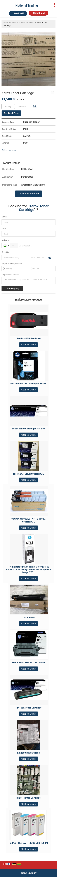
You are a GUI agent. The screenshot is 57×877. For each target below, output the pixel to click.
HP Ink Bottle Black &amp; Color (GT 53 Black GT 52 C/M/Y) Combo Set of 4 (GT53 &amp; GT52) (28, 569)
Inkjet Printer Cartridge (28, 797)
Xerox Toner (28, 617)
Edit (35, 106)
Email (4, 228)
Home (5, 22)
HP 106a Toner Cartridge (28, 707)
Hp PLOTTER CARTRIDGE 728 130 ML (28, 843)
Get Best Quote (28, 344)
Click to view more (9, 150)
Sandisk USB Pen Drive (28, 338)
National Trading (27, 5)
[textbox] (22, 106)
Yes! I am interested (28, 193)
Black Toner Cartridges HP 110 (28, 428)
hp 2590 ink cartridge (28, 752)
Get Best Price (11, 113)
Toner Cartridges (27, 22)
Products (14, 22)
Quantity (5, 252)
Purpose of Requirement (12, 264)
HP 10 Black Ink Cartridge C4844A (28, 383)
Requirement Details (10, 274)
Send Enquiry (28, 872)
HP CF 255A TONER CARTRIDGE (28, 662)
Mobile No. (6, 240)
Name (4, 216)
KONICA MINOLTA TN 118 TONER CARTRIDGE (28, 520)
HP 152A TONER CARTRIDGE (28, 473)
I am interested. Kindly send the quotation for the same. (28, 280)
